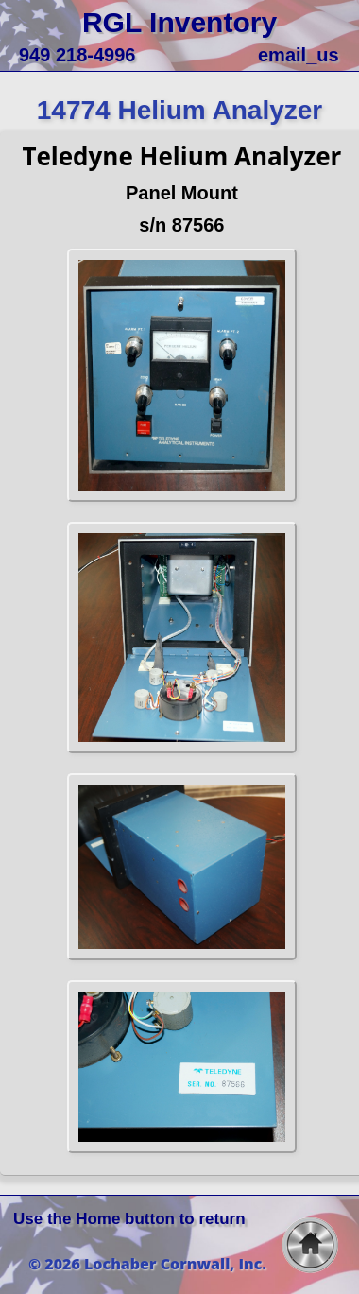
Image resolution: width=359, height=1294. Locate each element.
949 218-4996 (77, 54)
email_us (298, 54)
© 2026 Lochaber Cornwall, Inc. (147, 1263)
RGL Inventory (179, 22)
